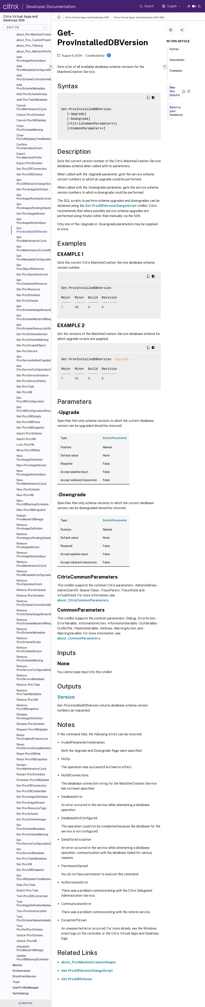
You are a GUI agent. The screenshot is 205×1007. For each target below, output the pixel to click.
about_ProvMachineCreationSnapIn (32, 34)
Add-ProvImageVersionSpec (31, 58)
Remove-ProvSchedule (31, 590)
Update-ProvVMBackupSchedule (32, 957)
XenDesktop (20, 993)
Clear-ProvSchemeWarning (29, 127)
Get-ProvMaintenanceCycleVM (32, 248)
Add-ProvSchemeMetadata (30, 86)
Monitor (17, 965)
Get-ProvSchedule (28, 295)
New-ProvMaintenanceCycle (31, 481)
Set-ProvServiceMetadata (30, 851)
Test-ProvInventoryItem (31, 911)
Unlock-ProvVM (26, 941)
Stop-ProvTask (26, 884)
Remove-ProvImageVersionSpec (31, 554)
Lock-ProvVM (25, 444)
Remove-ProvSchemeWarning (29, 658)
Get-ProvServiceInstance (32, 375)
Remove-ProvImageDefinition (29, 526)
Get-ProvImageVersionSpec (31, 221)
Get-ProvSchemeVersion (31, 334)
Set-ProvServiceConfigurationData (32, 841)
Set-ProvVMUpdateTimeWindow (32, 877)
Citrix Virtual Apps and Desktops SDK (87, 17)
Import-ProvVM (26, 439)
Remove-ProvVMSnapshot (27, 707)
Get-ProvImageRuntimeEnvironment (32, 196)
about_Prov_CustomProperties (32, 40)
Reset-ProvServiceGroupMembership (32, 746)
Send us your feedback (176, 111)
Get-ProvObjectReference (30, 266)
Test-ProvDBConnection (32, 896)
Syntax (174, 50)
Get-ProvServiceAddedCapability (32, 358)
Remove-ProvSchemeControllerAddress (32, 603)
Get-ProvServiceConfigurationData (32, 367)
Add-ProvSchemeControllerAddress (32, 77)
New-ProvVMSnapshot (31, 510)
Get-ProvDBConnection (31, 168)
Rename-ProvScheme (30, 724)
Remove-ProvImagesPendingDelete (32, 536)
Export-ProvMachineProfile (29, 155)
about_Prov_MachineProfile (32, 51)
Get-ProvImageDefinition (32, 189)
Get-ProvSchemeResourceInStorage (32, 326)
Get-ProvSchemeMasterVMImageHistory (32, 317)
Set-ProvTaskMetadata (31, 858)
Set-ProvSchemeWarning (32, 834)
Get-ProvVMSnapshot (30, 427)
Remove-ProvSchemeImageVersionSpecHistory (32, 612)
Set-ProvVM (24, 864)
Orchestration (21, 970)
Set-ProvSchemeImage (31, 819)
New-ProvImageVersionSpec (31, 472)
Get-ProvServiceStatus (31, 381)
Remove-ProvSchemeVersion (29, 649)
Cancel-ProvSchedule (30, 114)
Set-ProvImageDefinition (32, 796)
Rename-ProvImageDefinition (29, 716)
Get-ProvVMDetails (28, 416)
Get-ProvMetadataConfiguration (32, 257)
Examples (176, 72)
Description (177, 61)
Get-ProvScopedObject (31, 345)
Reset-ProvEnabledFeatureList (32, 737)
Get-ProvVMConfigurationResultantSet (32, 409)
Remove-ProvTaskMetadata (28, 692)
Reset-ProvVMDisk (28, 753)
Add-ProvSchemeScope (31, 94)
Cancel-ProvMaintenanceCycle (31, 107)
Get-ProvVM (24, 392)
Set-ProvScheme (27, 813)
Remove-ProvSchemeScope (28, 640)
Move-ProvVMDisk (28, 450)
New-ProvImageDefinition (29, 457)
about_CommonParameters (78, 638)
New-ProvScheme (28, 489)
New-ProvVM (24, 495)
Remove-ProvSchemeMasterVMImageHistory (32, 621)
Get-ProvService (26, 351)
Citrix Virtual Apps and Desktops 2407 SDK (139, 17)
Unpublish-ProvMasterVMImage (29, 948)
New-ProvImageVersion (31, 465)
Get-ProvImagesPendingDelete (32, 206)
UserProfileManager (25, 987)
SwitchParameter (115, 438)
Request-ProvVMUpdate (32, 729)
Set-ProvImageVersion (30, 802)
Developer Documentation (51, 6)
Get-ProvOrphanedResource (31, 281)
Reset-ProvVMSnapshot (31, 759)
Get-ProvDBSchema (29, 174)
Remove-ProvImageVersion (27, 545)
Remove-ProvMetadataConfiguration (32, 573)
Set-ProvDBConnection (31, 785)
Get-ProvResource (28, 289)
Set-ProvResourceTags (31, 808)
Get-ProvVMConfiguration (30, 399)
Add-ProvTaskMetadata (31, 99)
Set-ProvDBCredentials (31, 791)
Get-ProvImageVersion (30, 213)
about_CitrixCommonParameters (83, 600)
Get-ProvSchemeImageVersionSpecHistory (32, 308)
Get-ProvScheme (27, 300)
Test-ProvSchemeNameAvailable (32, 918)
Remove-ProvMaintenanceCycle (31, 563)
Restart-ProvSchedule (30, 774)
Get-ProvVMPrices (28, 422)
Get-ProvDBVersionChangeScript (32, 181)
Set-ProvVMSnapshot (30, 869)
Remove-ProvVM (27, 699)
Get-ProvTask (25, 386)
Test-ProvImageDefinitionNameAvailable (32, 903)
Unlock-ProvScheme (29, 935)
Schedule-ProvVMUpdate (32, 780)
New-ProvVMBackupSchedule (32, 502)
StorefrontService (24, 976)
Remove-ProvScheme (30, 595)
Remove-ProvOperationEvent (29, 582)
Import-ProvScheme (29, 433)
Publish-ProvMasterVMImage (29, 517)
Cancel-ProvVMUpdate (31, 120)
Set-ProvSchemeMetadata (30, 826)
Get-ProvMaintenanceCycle (31, 239)
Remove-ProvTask (28, 684)
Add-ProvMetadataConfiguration (32, 68)
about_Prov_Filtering (29, 45)
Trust (16, 982)
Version (66, 697)
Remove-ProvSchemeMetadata (30, 630)
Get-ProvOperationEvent (32, 274)
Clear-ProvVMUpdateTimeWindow (32, 137)
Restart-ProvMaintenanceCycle (31, 766)
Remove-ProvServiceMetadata (30, 677)
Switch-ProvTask (27, 890)
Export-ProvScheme (29, 163)
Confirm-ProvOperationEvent (29, 146)
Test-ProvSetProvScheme (29, 927)
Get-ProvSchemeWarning (32, 339)
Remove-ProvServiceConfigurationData (32, 668)
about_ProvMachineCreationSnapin (88, 962)
